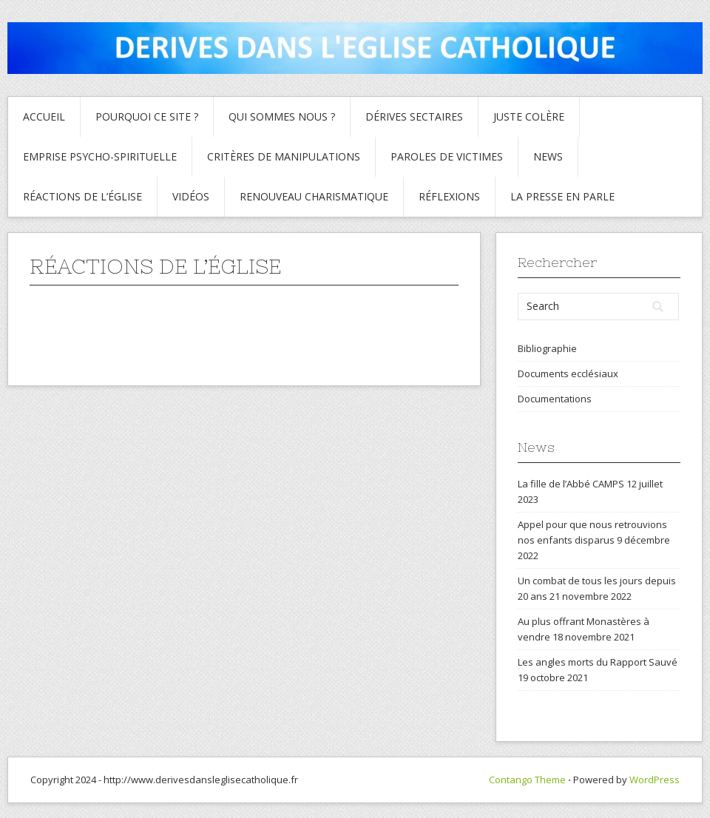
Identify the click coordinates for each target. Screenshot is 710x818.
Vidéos (190, 196)
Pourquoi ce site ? (146, 116)
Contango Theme (527, 779)
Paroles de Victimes (446, 156)
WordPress (654, 779)
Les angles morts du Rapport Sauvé (597, 662)
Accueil (44, 116)
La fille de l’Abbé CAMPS (571, 483)
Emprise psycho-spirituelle (100, 156)
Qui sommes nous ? (282, 116)
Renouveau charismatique (314, 196)
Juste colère (528, 116)
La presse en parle (562, 196)
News (548, 156)
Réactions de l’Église (82, 196)
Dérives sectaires (414, 116)
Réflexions (449, 196)
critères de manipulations (283, 156)
